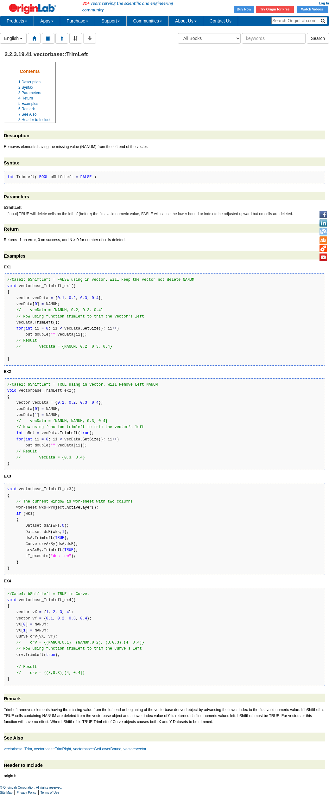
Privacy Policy (26, 792)
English (13, 38)
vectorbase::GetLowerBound (97, 749)
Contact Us (220, 20)
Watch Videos (312, 9)
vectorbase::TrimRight (52, 749)
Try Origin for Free (275, 9)
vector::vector (134, 749)
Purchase (77, 20)
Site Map (6, 792)
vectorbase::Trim (18, 749)
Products (17, 20)
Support (110, 20)
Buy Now (244, 9)
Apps (47, 20)
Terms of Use (50, 792)
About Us (186, 20)
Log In (324, 3)
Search (318, 38)
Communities (147, 20)
